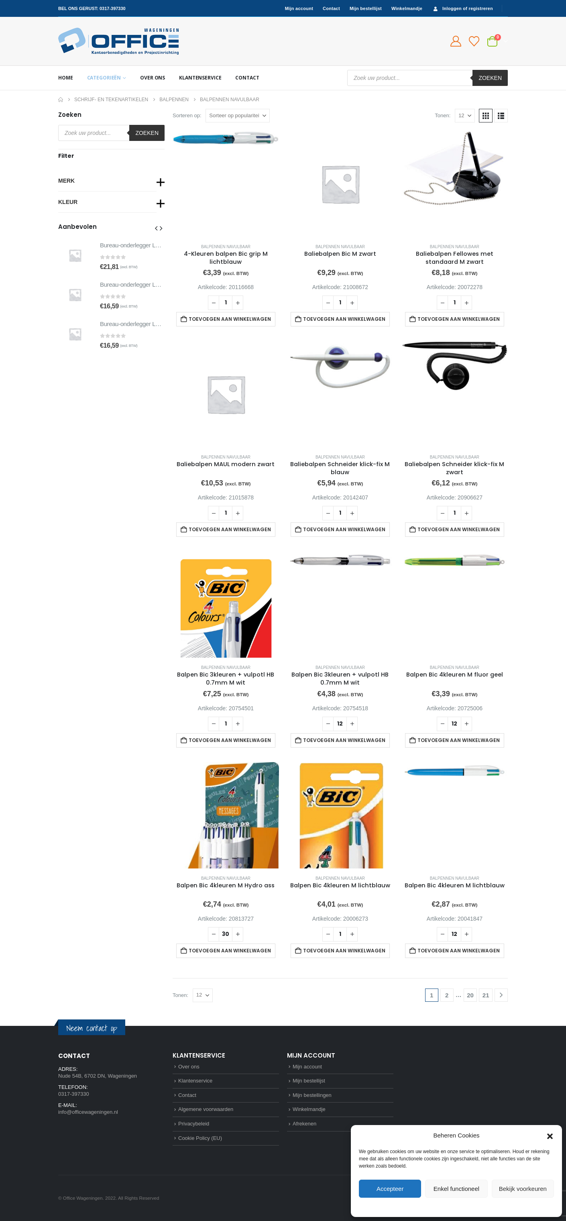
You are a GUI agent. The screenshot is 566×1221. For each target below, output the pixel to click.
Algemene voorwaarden (205, 1109)
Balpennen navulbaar (225, 247)
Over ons (152, 77)
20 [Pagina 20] (470, 995)
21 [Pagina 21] (486, 995)
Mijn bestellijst (366, 8)
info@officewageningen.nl (88, 1112)
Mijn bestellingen (312, 1095)
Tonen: (442, 115)
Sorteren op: (187, 115)
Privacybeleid (471, 1206)
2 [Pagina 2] (446, 995)
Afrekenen (304, 1124)
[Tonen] (465, 115)
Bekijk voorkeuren (523, 1188)
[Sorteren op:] (238, 115)
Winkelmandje (406, 8)
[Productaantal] (225, 303)
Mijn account (299, 8)
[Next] (501, 995)
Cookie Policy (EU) (200, 1138)
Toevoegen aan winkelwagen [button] (230, 319)
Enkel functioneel (456, 1188)
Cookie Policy (438, 1206)
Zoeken (490, 78)
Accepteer (390, 1188)
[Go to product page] (226, 183)
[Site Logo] (118, 41)
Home (65, 77)
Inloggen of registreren (462, 8)
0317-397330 (113, 8)
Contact (331, 8)
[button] (550, 1135)
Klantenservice (200, 77)
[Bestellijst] (474, 41)
